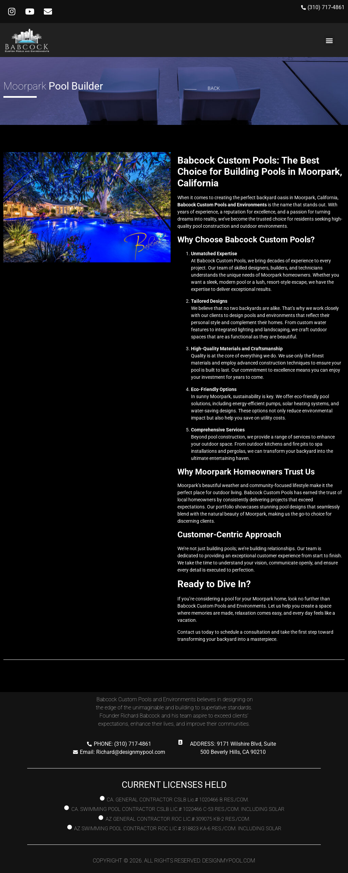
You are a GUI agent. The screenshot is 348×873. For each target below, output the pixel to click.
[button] (329, 40)
